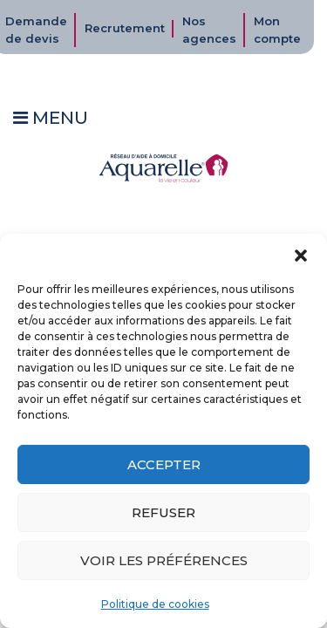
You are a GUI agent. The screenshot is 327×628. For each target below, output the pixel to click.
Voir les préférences (164, 560)
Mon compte (277, 29)
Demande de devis (36, 29)
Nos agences (209, 29)
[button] (301, 255)
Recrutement (125, 28)
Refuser (163, 512)
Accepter (164, 464)
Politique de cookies (155, 604)
